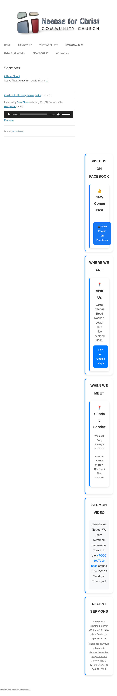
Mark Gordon (97, 634)
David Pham (23, 102)
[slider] (33, 114)
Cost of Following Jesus (19, 95)
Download (9, 119)
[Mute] (59, 114)
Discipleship (10, 106)
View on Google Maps (100, 356)
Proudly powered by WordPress (15, 689)
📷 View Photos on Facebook (102, 233)
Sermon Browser (17, 131)
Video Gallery (40, 52)
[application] (38, 114)
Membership (25, 45)
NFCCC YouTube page (98, 560)
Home (7, 45)
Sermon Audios (74, 45)
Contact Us (62, 52)
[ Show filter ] (12, 76)
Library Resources (14, 52)
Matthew (94, 630)
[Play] (9, 114)
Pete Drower (99, 665)
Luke (38, 95)
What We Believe (48, 45)
